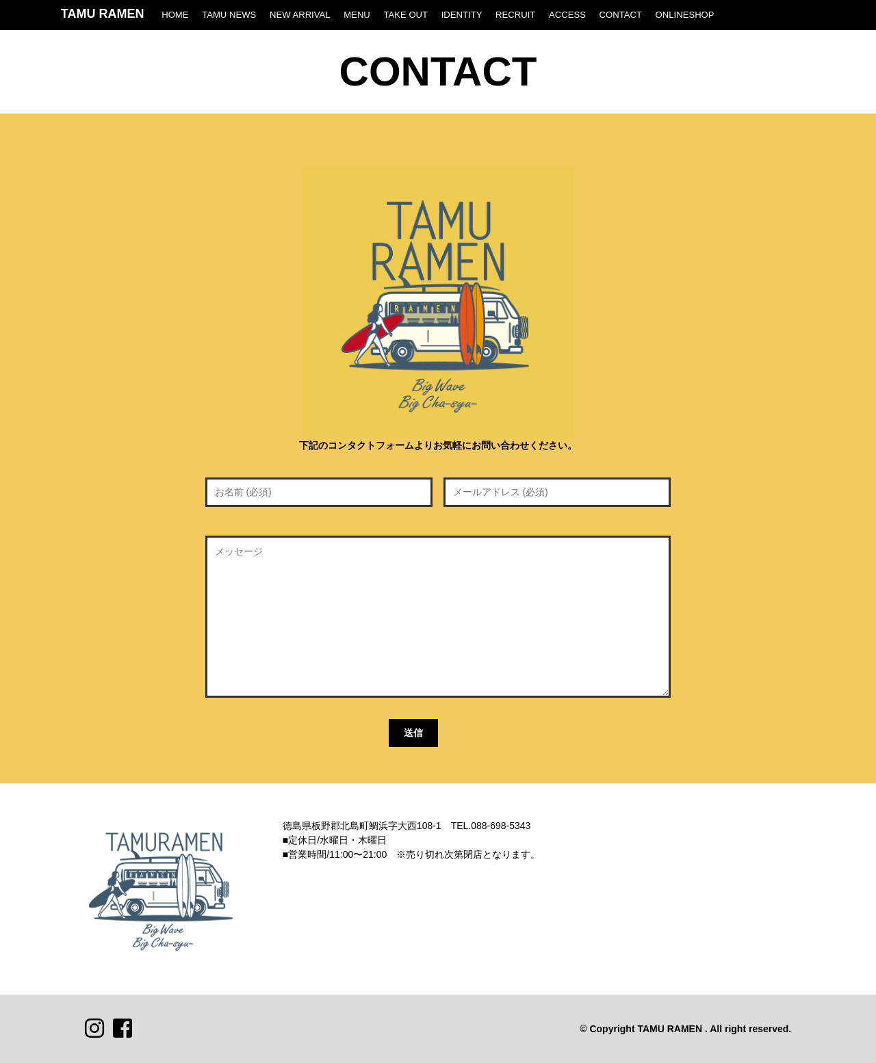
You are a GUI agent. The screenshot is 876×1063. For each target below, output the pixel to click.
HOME (175, 15)
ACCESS (567, 15)
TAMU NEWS (229, 15)
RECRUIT (515, 15)
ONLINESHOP (685, 15)
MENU (357, 15)
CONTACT (621, 15)
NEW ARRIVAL (300, 15)
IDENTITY (461, 15)
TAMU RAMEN (102, 14)
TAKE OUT (405, 15)
